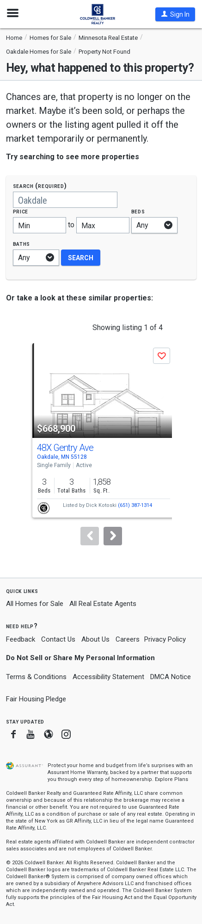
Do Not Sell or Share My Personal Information (80, 658)
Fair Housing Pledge (36, 699)
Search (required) (40, 185)
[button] (175, 14)
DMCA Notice (170, 677)
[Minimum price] (39, 225)
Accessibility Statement (108, 677)
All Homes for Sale (34, 603)
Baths (22, 243)
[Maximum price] (102, 225)
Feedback (20, 639)
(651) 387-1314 (135, 505)
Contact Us (58, 639)
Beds (138, 211)
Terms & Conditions (36, 677)
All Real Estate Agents (102, 603)
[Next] (113, 536)
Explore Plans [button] (171, 779)
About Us (95, 639)
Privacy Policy (165, 639)
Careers (128, 639)
